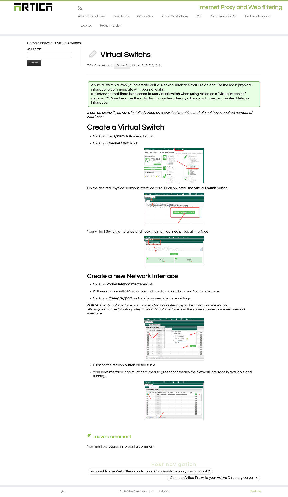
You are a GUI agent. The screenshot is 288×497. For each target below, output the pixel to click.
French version (110, 25)
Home (32, 43)
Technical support (258, 16)
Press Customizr (160, 491)
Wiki (199, 16)
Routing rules (129, 309)
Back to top (255, 491)
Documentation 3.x (223, 16)
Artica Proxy (133, 491)
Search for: (34, 49)
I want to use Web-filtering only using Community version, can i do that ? (150, 471)
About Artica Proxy (91, 16)
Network (47, 43)
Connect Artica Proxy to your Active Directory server (213, 478)
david (158, 65)
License (86, 25)
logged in (115, 446)
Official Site (145, 16)
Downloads (121, 16)
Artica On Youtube (174, 16)
